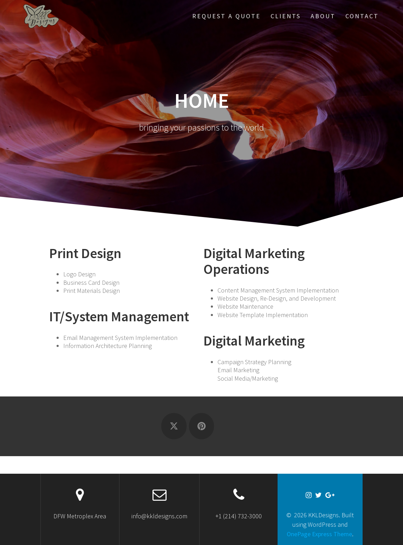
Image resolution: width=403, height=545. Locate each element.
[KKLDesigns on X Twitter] (174, 426)
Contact (362, 16)
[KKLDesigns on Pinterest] (201, 426)
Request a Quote (226, 16)
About (323, 16)
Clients (286, 16)
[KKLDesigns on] (229, 426)
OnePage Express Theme (319, 534)
